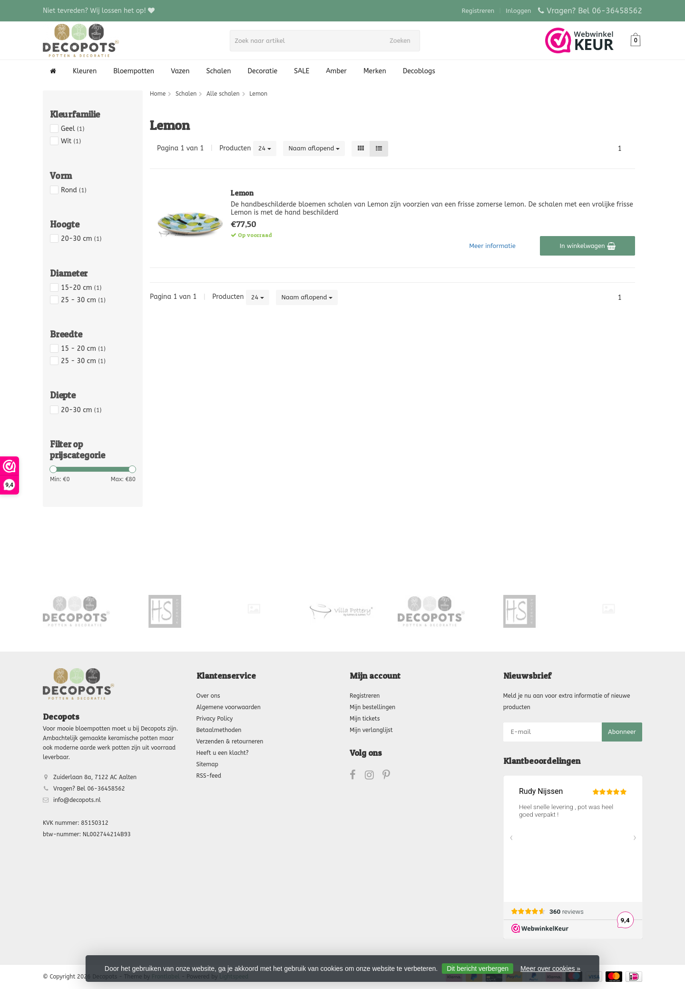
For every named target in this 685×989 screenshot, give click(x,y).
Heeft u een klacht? (222, 753)
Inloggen (518, 10)
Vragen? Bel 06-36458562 (594, 10)
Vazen (180, 71)
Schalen (218, 71)
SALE (301, 71)
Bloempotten (133, 71)
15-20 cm (81, 288)
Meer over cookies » (550, 968)
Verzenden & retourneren (230, 741)
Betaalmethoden (219, 730)
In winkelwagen (587, 246)
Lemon (242, 193)
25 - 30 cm (83, 300)
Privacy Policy (214, 718)
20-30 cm (81, 239)
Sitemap (207, 764)
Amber (336, 71)
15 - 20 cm (83, 349)
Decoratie (262, 71)
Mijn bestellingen (372, 707)
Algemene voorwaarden (228, 707)
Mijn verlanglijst (371, 730)
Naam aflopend (314, 148)
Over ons (208, 695)
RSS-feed (209, 775)
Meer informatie (492, 245)
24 (265, 148)
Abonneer (622, 731)
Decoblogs (419, 71)
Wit (71, 141)
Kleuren (85, 71)
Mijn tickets (365, 718)
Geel (72, 129)
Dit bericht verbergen (478, 968)
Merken (374, 71)
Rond (74, 190)
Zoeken (402, 40)
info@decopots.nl (77, 800)
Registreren (478, 10)
